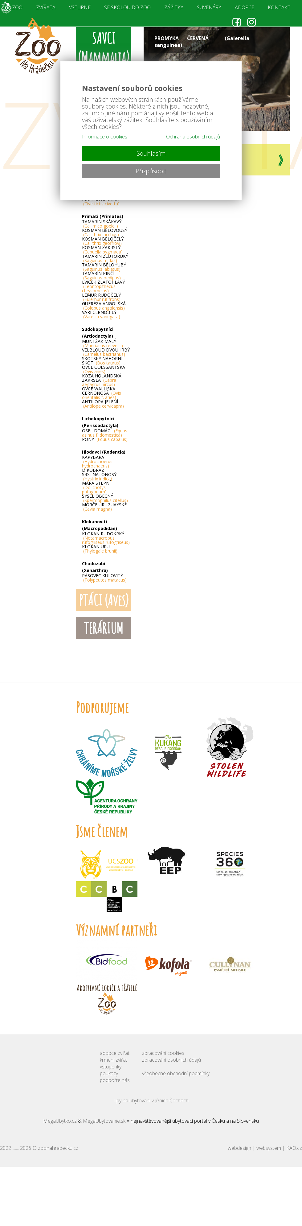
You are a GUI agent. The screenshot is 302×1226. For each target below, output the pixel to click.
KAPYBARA (97, 461)
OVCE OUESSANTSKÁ (103, 369)
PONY (105, 439)
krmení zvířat (113, 1059)
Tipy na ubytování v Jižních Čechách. (151, 1100)
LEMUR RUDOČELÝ (101, 297)
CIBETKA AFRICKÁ (101, 201)
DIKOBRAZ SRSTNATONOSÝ (99, 474)
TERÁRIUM (103, 628)
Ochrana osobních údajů (193, 136)
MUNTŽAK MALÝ (102, 343)
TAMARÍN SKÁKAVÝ (101, 224)
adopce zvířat (114, 1053)
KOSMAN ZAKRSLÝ (102, 249)
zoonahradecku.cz (58, 1148)
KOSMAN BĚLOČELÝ (103, 241)
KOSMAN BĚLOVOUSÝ (104, 232)
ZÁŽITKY (173, 7)
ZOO (17, 7)
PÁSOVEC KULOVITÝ (104, 578)
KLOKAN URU (99, 549)
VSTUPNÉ (80, 7)
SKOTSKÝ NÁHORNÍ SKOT (102, 360)
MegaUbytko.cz (60, 1120)
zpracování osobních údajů (171, 1059)
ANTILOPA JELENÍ (103, 404)
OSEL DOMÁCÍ (104, 433)
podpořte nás (115, 1080)
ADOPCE (244, 7)
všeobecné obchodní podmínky (176, 1073)
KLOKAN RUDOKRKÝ (106, 538)
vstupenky (110, 1066)
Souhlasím (151, 153)
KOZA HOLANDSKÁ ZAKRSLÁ (101, 380)
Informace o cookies (104, 136)
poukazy (109, 1073)
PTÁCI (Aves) (104, 599)
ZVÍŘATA (45, 7)
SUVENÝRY (209, 7)
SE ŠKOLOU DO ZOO (127, 7)
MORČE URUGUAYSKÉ (104, 507)
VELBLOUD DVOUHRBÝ (106, 352)
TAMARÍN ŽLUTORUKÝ (105, 258)
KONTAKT (279, 7)
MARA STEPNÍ (96, 487)
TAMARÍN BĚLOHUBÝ (104, 267)
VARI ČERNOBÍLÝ (101, 314)
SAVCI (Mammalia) (103, 47)
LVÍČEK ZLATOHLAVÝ (103, 286)
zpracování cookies (163, 1053)
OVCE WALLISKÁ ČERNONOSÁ (101, 393)
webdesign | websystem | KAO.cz (265, 1148)
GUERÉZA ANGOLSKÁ (104, 306)
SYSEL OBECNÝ (105, 498)
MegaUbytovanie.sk (104, 1120)
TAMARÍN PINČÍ (101, 275)
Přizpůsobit (151, 171)
